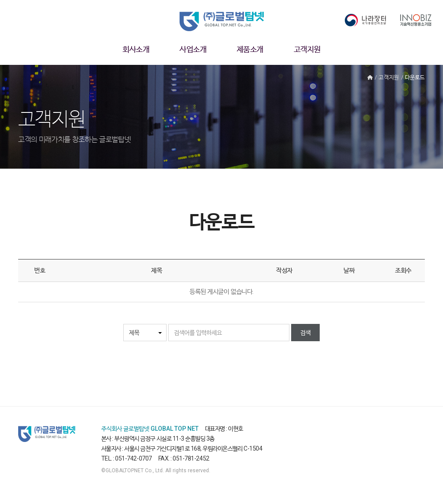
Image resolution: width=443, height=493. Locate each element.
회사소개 (135, 49)
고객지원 (307, 49)
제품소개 (250, 49)
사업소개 (193, 49)
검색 (305, 332)
